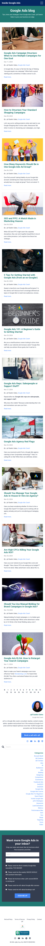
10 (36, 690)
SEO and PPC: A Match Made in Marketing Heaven (20, 219)
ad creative (39, 758)
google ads (39, 789)
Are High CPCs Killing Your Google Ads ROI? (21, 551)
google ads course (36, 791)
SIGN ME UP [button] (22, 896)
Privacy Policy (31, 919)
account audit (38, 756)
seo (42, 815)
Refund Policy (8, 919)
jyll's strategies (38, 801)
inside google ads (37, 798)
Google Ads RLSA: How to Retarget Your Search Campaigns (22, 659)
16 (23, 692)
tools (41, 822)
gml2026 (40, 787)
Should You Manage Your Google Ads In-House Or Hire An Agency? (21, 494)
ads (42, 763)
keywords (39, 803)
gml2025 (40, 784)
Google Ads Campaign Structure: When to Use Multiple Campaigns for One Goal (22, 56)
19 (34, 692)
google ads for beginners (34, 794)
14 (15, 692)
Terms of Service (20, 919)
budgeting (39, 775)
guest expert (39, 796)
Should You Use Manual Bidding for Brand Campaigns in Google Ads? (22, 605)
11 (40, 690)
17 (27, 692)
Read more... (8, 77)
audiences (39, 768)
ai (42, 765)
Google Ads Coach (24, 65)
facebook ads (38, 782)
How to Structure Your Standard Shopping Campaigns (20, 111)
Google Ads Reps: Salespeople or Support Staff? (21, 384)
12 (7, 692)
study (41, 817)
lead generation (37, 806)
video (41, 824)
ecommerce (39, 780)
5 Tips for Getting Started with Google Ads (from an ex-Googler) (21, 276)
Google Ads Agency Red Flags (19, 441)
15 (19, 692)
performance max (37, 810)
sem (41, 813)
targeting (40, 820)
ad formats (39, 761)
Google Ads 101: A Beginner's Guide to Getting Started (22, 330)
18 (30, 692)
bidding (40, 772)
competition (39, 777)
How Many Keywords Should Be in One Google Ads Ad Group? (21, 165)
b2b (42, 770)
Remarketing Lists (21, 674)
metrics (40, 808)
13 (11, 692)
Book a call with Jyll (32, 735)
